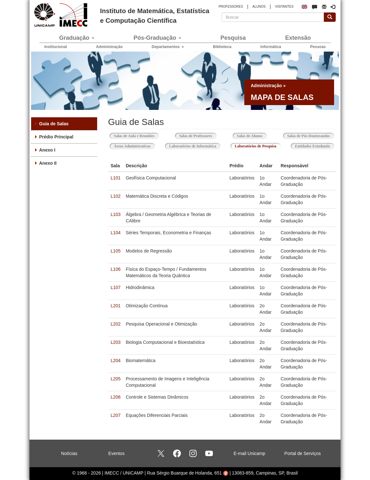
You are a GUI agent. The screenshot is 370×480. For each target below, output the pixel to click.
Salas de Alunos (250, 136)
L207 (116, 415)
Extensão (298, 38)
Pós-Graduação (157, 38)
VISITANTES (284, 6)
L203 (116, 342)
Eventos (116, 453)
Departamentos (168, 47)
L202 (116, 324)
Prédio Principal (56, 136)
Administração (109, 47)
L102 (116, 196)
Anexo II (47, 163)
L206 (116, 397)
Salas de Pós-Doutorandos (308, 136)
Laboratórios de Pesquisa (258, 145)
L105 (116, 250)
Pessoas (318, 47)
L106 (116, 269)
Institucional (55, 47)
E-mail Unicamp (249, 453)
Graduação (76, 38)
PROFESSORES (231, 6)
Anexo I (47, 150)
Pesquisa (233, 38)
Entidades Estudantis (312, 146)
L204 (116, 360)
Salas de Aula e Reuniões (134, 136)
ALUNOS (258, 6)
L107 (116, 287)
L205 (116, 378)
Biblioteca (222, 47)
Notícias (69, 453)
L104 (116, 232)
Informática (270, 47)
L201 (116, 305)
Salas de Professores (195, 136)
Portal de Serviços (302, 453)
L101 (116, 177)
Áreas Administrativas (132, 146)
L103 (116, 214)
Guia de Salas (54, 123)
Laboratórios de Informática (192, 146)
